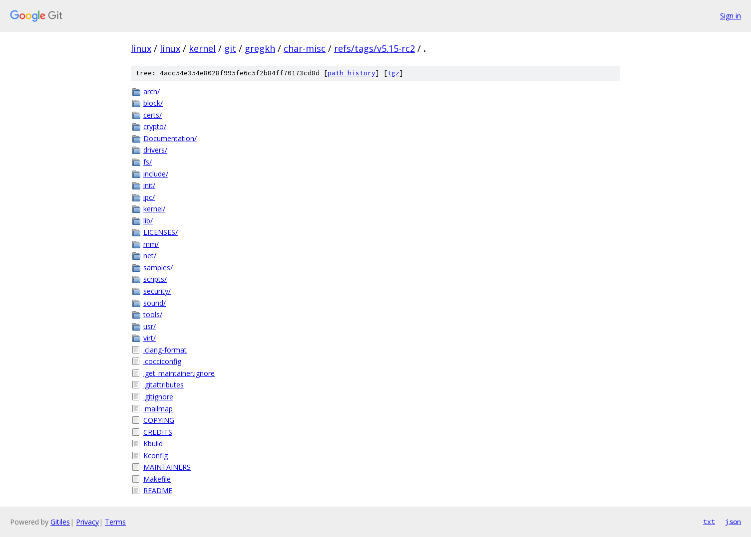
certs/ (152, 115)
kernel (202, 48)
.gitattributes (163, 384)
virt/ (149, 338)
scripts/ (155, 279)
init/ (149, 185)
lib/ (148, 220)
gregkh (260, 48)
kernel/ (154, 208)
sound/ (154, 303)
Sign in (730, 15)
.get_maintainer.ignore (179, 373)
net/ (149, 255)
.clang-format (165, 350)
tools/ (152, 314)
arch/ (151, 91)
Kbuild (153, 443)
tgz (393, 73)
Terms (115, 522)
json (733, 521)
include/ (155, 174)
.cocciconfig (162, 361)
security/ (157, 291)
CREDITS (157, 432)
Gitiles (60, 522)
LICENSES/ (160, 232)
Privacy (87, 522)
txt (709, 521)
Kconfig (155, 455)
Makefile (157, 479)
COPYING (158, 420)
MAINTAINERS (167, 467)
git (230, 48)
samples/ (158, 267)
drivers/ (155, 150)
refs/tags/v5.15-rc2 (374, 48)
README (157, 490)
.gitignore (158, 396)
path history (352, 73)
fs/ (147, 162)
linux (141, 48)
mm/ (151, 244)
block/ (153, 103)
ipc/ (149, 197)
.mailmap (158, 408)
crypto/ (154, 126)
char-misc (305, 48)
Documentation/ (170, 138)
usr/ (149, 326)
